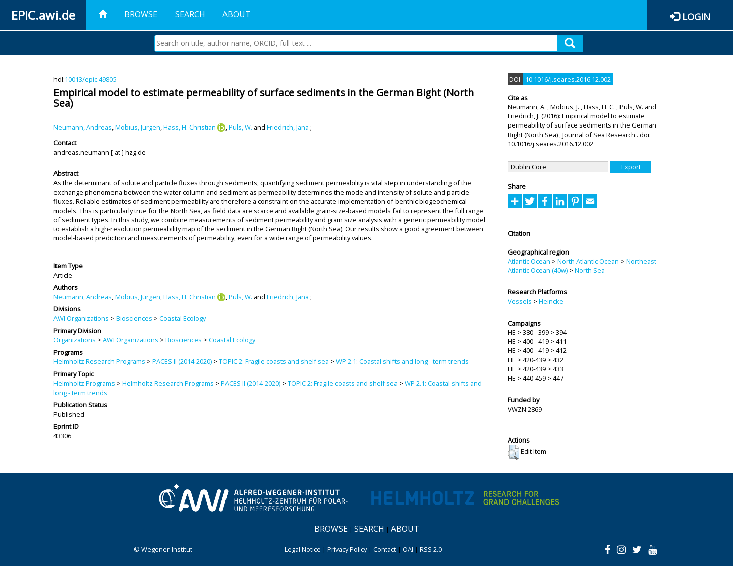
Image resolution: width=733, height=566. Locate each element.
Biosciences (134, 318)
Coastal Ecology (182, 318)
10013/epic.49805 (91, 79)
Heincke (551, 301)
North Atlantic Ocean (588, 261)
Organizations (74, 339)
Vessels (520, 301)
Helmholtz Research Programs (99, 361)
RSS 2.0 (431, 549)
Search (190, 14)
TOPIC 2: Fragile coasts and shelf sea (274, 361)
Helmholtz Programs (84, 383)
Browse (140, 14)
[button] (513, 452)
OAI (408, 549)
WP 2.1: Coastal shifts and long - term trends (402, 361)
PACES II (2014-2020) (182, 361)
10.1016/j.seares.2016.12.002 (568, 79)
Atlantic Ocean (529, 261)
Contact (384, 549)
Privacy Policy (347, 549)
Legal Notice (303, 549)
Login (696, 16)
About (236, 14)
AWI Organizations (81, 318)
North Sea (590, 270)
